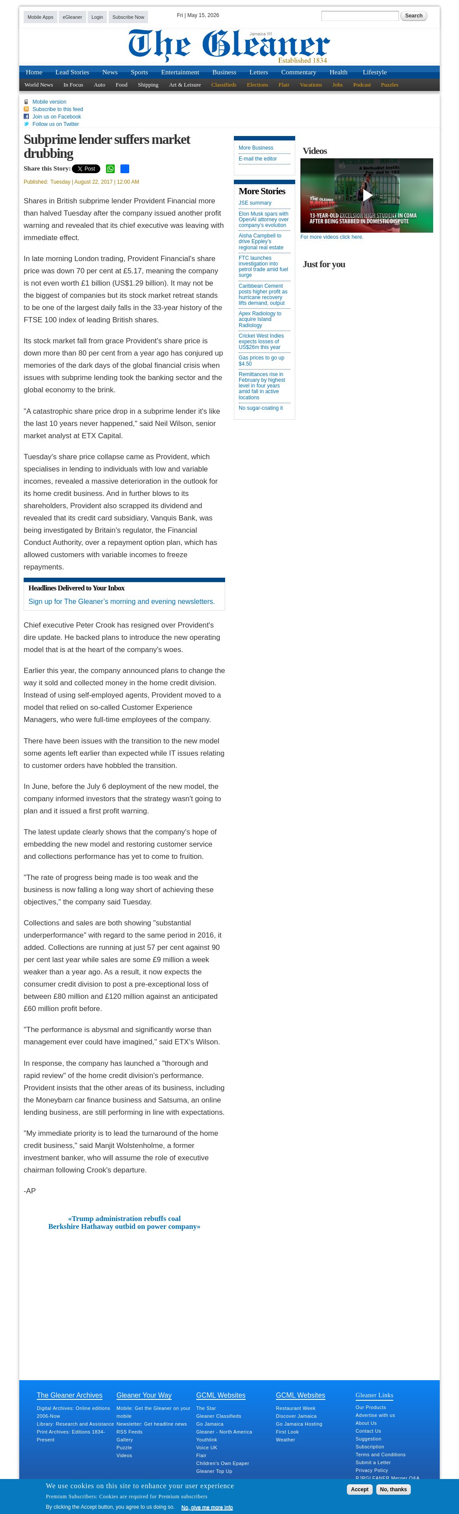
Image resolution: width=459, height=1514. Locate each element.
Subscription (370, 1446)
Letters (259, 72)
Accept (359, 1489)
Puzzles (390, 84)
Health (339, 72)
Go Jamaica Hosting (299, 1424)
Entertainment (180, 72)
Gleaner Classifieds (218, 1416)
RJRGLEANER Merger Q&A (388, 1478)
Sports (139, 72)
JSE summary (255, 203)
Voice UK (206, 1447)
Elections (257, 84)
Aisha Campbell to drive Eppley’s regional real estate (261, 241)
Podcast (362, 84)
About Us (366, 1423)
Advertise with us (375, 1415)
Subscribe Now (129, 17)
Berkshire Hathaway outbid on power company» (124, 1227)
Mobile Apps (40, 17)
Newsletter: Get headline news (152, 1424)
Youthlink (206, 1439)
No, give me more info (207, 1507)
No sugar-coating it (261, 408)
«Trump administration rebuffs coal (124, 1219)
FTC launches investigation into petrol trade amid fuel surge (263, 267)
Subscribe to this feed (57, 109)
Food (121, 84)
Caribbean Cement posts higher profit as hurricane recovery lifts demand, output (263, 295)
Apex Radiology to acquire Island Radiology (260, 319)
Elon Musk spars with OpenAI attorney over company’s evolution (264, 219)
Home (34, 72)
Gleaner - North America (224, 1431)
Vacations (311, 84)
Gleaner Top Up (214, 1471)
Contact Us (368, 1431)
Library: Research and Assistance (75, 1424)
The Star (206, 1408)
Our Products (371, 1407)
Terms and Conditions (381, 1454)
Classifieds (224, 84)
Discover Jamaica (296, 1416)
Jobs (337, 84)
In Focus (73, 84)
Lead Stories (72, 72)
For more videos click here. (332, 237)
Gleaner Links (374, 1395)
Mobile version (49, 102)
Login (97, 17)
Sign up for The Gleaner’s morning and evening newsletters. (121, 601)
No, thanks (393, 1489)
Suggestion (368, 1438)
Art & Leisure (185, 84)
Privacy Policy (372, 1470)
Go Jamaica (210, 1424)
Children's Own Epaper (222, 1463)
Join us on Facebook (56, 117)
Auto (99, 84)
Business (224, 72)
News (110, 72)
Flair (284, 84)
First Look (287, 1431)
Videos (124, 1455)
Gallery (125, 1439)
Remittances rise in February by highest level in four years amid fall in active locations (262, 386)
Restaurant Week (296, 1408)
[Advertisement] (124, 1296)
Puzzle (124, 1447)
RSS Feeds (130, 1431)
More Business (256, 148)
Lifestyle (375, 72)
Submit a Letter (373, 1462)
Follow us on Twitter (55, 124)
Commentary (298, 72)
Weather (285, 1439)
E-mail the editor (258, 159)
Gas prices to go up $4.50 (261, 360)
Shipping (148, 84)
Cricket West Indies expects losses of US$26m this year (261, 341)
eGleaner (72, 17)
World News (39, 84)
